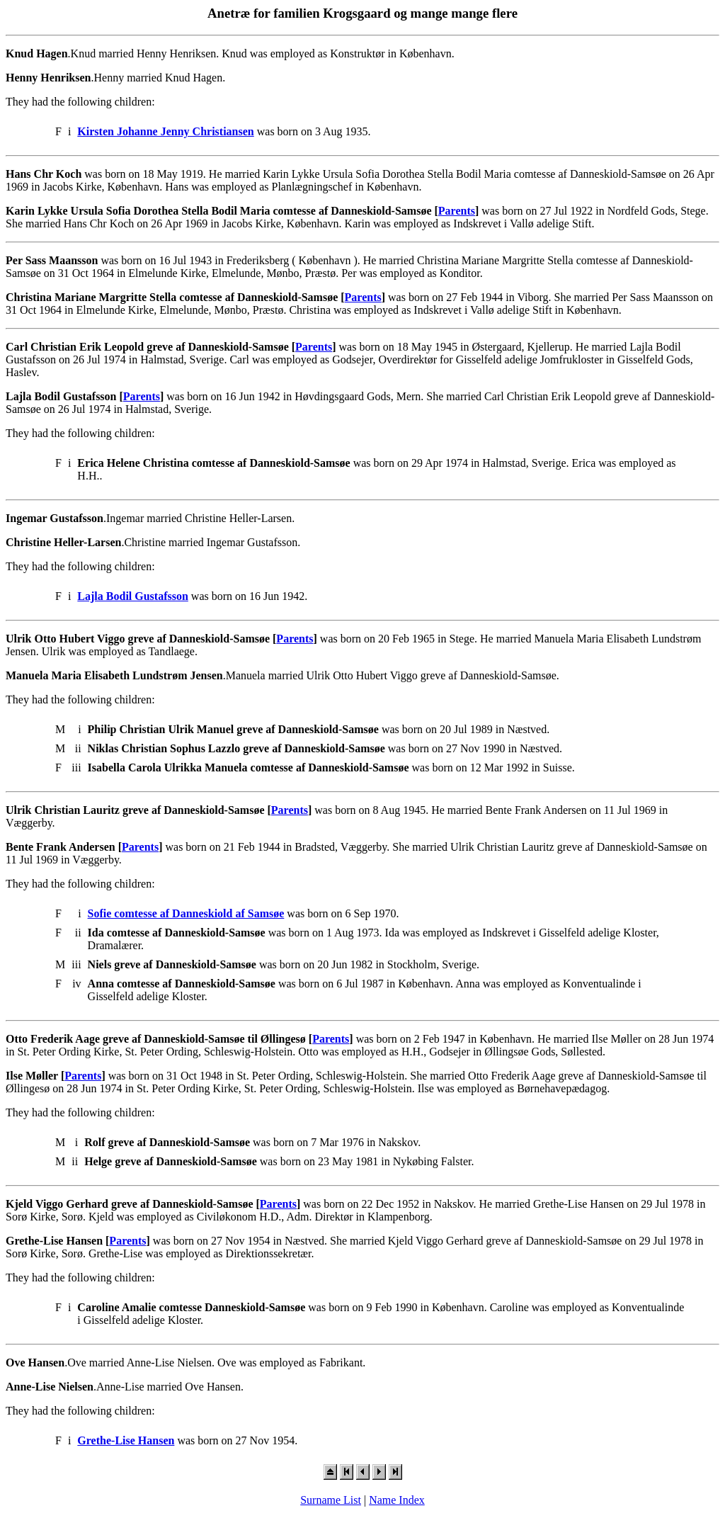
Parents (456, 211)
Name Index (397, 1500)
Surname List (330, 1500)
